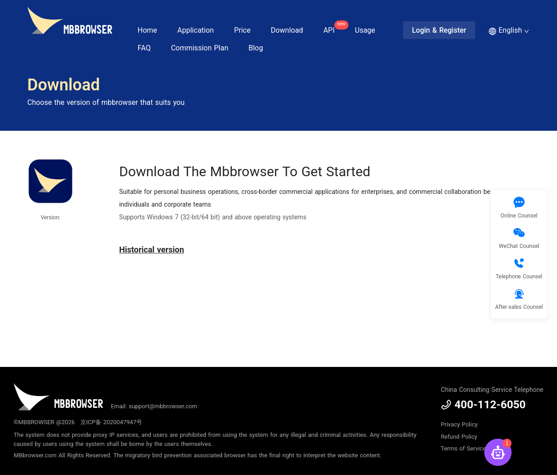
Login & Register (439, 30)
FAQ (144, 48)
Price (242, 30)
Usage (365, 30)
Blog (256, 48)
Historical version (151, 249)
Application (195, 30)
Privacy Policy (459, 424)
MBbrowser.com (35, 455)
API (333, 27)
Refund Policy (459, 436)
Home (147, 30)
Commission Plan (199, 48)
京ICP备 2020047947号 (111, 422)
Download (287, 30)
